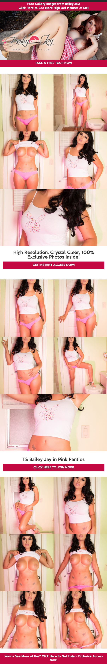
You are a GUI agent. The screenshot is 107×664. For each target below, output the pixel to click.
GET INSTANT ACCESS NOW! (54, 265)
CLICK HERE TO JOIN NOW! (53, 467)
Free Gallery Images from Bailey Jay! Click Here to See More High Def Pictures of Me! (53, 6)
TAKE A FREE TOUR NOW (53, 63)
